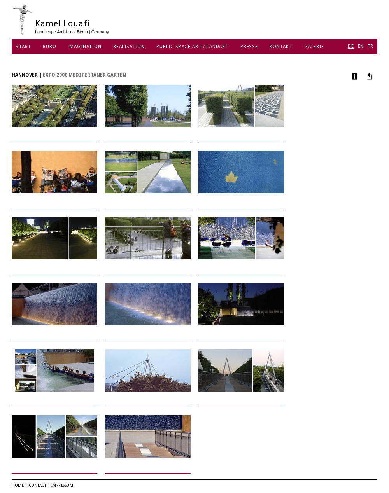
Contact (38, 485)
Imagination (85, 46)
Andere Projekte (368, 76)
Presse (249, 46)
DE (351, 46)
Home (18, 485)
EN (361, 46)
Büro (49, 46)
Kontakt (281, 46)
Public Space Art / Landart (192, 46)
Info (354, 76)
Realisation (129, 46)
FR (370, 46)
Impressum (62, 485)
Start (23, 46)
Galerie (314, 46)
